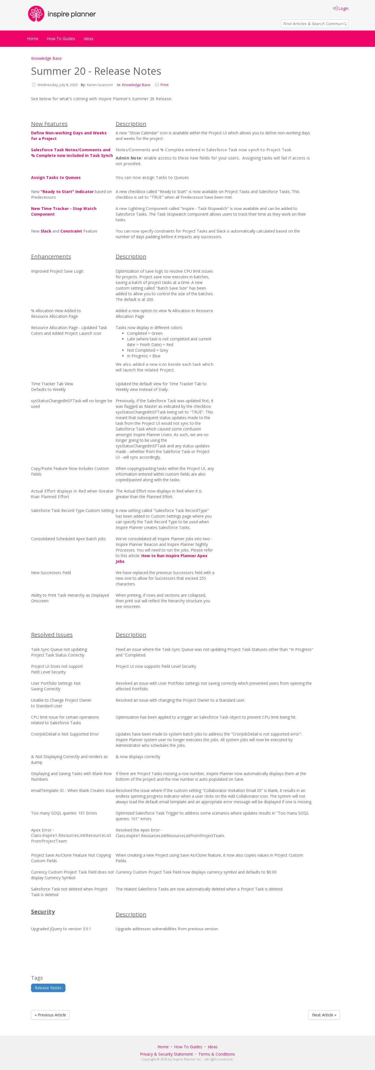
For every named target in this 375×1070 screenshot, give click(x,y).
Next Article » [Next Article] (324, 1015)
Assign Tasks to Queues (56, 177)
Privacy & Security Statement (166, 1054)
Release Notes (48, 987)
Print (164, 84)
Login (340, 8)
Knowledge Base (46, 58)
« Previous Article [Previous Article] (50, 1015)
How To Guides (61, 38)
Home (32, 38)
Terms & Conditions (216, 1054)
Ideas (88, 38)
